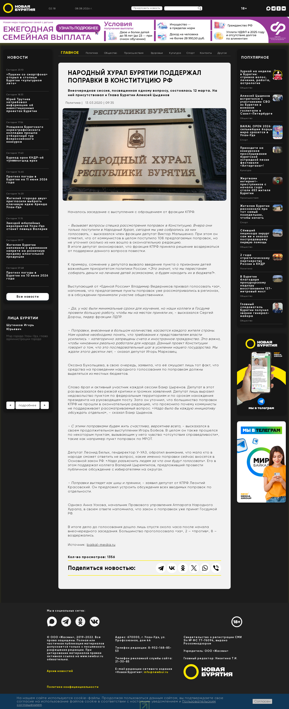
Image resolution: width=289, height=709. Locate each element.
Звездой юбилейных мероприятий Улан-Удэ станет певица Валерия (27, 226)
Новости (17, 57)
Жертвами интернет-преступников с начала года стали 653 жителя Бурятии (255, 186)
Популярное (255, 57)
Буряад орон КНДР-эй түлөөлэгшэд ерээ (25, 159)
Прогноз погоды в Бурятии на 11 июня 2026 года (27, 179)
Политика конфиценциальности (73, 686)
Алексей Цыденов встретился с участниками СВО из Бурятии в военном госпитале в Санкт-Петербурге (256, 104)
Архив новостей (60, 671)
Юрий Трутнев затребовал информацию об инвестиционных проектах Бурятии (21, 105)
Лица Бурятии (22, 318)
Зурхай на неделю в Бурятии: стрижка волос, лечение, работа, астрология (255, 77)
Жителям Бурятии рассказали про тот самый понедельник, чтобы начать (255, 212)
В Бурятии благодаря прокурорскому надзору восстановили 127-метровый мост (256, 284)
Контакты (206, 52)
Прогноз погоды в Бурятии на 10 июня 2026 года (27, 275)
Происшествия (134, 52)
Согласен (262, 701)
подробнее (27, 405)
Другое (222, 52)
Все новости (28, 297)
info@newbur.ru (156, 672)
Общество (110, 52)
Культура (175, 52)
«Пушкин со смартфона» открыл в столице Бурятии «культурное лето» (27, 79)
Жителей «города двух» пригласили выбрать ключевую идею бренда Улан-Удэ (26, 202)
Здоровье (157, 52)
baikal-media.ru (101, 545)
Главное (70, 52)
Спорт (191, 52)
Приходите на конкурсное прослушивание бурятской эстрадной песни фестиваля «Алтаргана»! (254, 156)
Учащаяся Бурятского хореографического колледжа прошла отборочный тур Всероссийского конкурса (24, 134)
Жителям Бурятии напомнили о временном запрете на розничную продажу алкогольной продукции (26, 250)
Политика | (74, 102)
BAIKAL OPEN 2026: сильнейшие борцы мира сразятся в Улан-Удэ (256, 130)
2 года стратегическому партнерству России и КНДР (255, 259)
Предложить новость (146, 8)
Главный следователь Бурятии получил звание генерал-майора (254, 310)
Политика (92, 52)
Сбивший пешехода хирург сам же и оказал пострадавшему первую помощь (255, 236)
